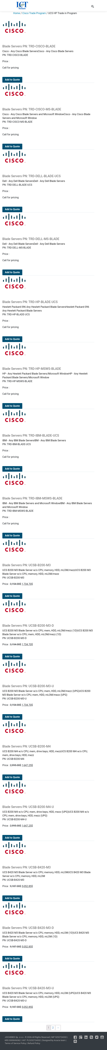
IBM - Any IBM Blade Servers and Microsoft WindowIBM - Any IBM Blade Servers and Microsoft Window (48, 502)
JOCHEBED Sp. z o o (14, 1037)
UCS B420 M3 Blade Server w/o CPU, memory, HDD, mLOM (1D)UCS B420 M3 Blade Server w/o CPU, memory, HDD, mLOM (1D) (48, 932)
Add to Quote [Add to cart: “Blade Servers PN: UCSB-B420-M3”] (12, 898)
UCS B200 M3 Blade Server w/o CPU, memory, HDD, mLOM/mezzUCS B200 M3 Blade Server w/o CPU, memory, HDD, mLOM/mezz (48, 569)
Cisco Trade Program (34, 13)
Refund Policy (34, 1043)
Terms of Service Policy (15, 1043)
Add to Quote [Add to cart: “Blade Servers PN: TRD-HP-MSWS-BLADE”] (12, 405)
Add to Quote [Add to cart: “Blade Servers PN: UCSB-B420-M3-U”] (12, 1018)
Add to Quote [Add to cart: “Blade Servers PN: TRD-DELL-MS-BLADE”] (12, 272)
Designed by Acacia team (53, 1040)
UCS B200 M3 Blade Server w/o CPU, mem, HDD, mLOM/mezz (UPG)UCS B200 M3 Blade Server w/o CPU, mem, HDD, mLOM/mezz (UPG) (48, 690)
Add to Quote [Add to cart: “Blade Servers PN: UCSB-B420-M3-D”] (12, 958)
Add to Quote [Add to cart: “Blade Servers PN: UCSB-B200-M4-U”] (12, 837)
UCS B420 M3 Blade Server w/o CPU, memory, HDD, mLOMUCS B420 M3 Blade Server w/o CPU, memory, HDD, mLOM (48, 871)
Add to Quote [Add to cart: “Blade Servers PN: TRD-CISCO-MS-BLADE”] (12, 146)
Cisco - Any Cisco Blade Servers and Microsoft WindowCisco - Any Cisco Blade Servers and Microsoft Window (48, 113)
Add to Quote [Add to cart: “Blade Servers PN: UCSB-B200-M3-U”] (12, 716)
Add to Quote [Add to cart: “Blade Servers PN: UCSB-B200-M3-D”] (12, 656)
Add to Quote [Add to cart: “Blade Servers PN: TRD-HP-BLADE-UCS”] (12, 339)
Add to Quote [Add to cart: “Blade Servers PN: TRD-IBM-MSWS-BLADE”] (12, 535)
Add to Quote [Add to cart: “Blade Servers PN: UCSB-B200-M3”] (12, 595)
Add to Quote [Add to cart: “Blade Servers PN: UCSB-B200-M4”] (12, 777)
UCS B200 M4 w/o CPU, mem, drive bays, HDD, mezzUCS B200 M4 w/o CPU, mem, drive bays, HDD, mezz (48, 750)
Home (16, 13)
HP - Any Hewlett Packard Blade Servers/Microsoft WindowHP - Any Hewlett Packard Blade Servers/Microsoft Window (48, 373)
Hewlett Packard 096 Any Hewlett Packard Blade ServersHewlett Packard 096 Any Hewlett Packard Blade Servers (48, 306)
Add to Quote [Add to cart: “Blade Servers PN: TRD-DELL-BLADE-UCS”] (12, 209)
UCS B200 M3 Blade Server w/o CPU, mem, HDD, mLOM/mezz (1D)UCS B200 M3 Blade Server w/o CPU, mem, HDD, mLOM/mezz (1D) (48, 630)
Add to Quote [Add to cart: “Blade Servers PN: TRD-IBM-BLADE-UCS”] (12, 468)
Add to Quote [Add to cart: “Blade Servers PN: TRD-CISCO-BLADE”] (12, 79)
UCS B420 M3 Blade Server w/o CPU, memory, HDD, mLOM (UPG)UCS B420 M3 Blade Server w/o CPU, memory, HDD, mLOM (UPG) (48, 992)
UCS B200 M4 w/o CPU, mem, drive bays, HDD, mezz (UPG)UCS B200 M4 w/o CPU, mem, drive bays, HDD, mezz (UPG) (48, 811)
